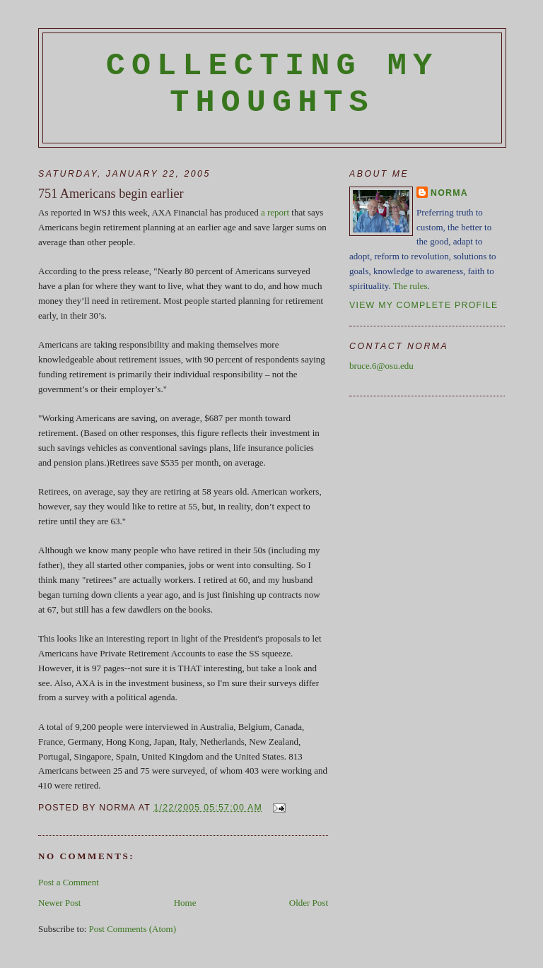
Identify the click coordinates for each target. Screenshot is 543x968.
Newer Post (59, 902)
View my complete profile (423, 305)
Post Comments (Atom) (133, 928)
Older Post (308, 902)
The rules (410, 286)
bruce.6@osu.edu (381, 365)
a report (275, 212)
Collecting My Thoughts (272, 84)
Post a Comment (68, 882)
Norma (449, 193)
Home (185, 902)
